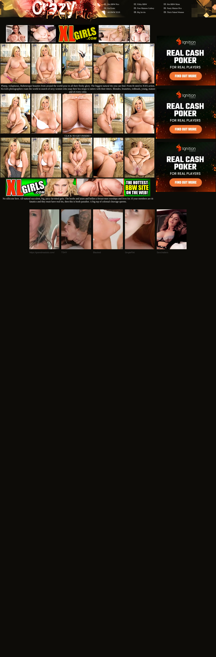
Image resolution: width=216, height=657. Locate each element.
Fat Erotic (111, 8)
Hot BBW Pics (113, 4)
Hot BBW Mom (173, 4)
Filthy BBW (142, 4)
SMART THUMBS (115, 537)
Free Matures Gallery (145, 8)
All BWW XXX (113, 12)
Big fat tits (141, 12)
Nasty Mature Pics (174, 8)
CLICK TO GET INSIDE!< (78, 135)
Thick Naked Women (175, 12)
